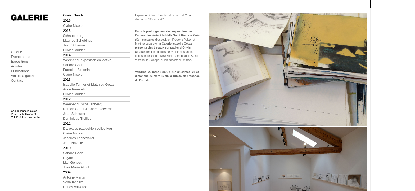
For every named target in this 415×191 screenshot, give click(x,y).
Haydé (68, 158)
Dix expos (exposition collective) (87, 129)
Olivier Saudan (74, 50)
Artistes (16, 66)
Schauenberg (73, 36)
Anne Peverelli (74, 89)
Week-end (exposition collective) (87, 60)
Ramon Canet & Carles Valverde (88, 109)
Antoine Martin (74, 177)
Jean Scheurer (74, 45)
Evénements (20, 57)
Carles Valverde (75, 187)
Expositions (19, 61)
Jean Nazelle (73, 143)
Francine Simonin (76, 70)
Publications (20, 71)
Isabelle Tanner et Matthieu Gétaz (88, 84)
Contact (17, 81)
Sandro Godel (73, 65)
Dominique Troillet (77, 118)
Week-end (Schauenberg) (82, 104)
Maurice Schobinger (78, 40)
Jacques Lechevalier (78, 138)
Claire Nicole (73, 26)
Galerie (16, 52)
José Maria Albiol (76, 167)
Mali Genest (72, 162)
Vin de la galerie (23, 76)
